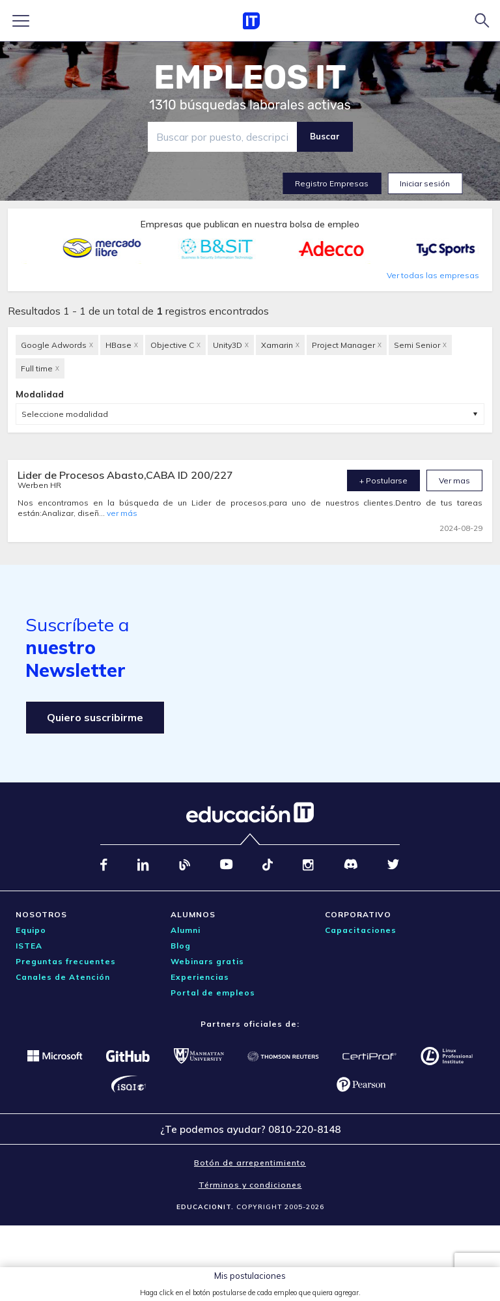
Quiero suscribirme (95, 717)
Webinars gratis (207, 961)
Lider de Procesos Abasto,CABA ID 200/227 (125, 474)
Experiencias (200, 977)
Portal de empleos (213, 992)
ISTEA (29, 946)
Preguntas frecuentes (66, 961)
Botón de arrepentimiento (250, 1162)
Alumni (186, 930)
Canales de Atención (63, 977)
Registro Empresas (331, 183)
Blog (181, 946)
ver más (122, 513)
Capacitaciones (360, 930)
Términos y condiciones (250, 1185)
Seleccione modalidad (64, 414)
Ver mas (454, 480)
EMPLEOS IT (250, 77)
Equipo (31, 930)
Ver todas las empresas (433, 275)
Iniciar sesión (425, 183)
